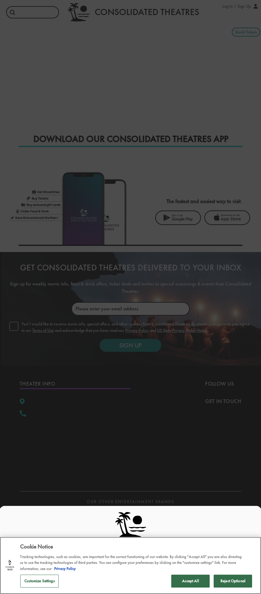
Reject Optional (232, 581)
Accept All (190, 581)
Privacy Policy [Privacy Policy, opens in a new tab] (65, 568)
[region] (130, 565)
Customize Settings (39, 581)
